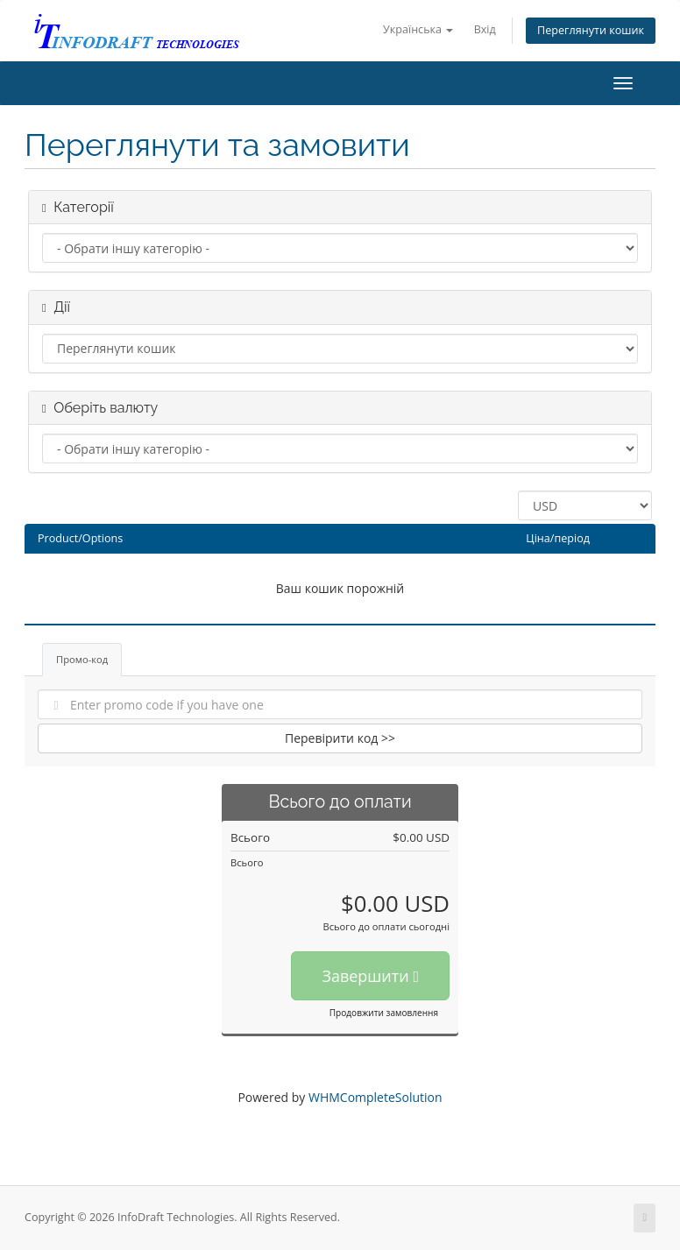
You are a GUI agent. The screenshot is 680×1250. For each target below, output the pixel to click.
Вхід (485, 29)
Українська (418, 29)
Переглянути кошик (590, 30)
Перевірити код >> (340, 738)
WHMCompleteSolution (375, 1097)
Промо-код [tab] (82, 659)
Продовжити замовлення (383, 1012)
